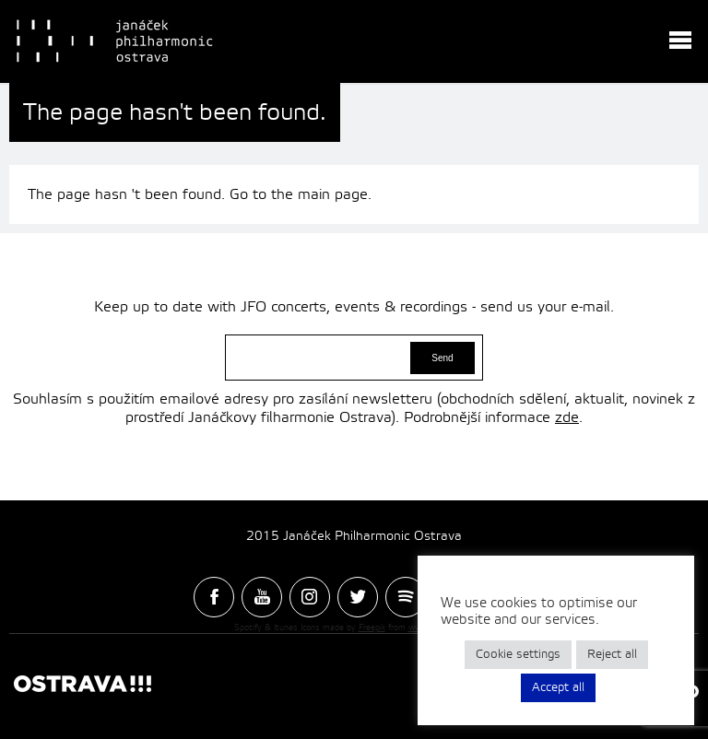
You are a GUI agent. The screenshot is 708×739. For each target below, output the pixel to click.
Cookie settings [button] (518, 654)
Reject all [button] (612, 654)
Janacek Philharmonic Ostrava (116, 41)
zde (567, 417)
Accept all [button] (558, 687)
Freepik (372, 627)
